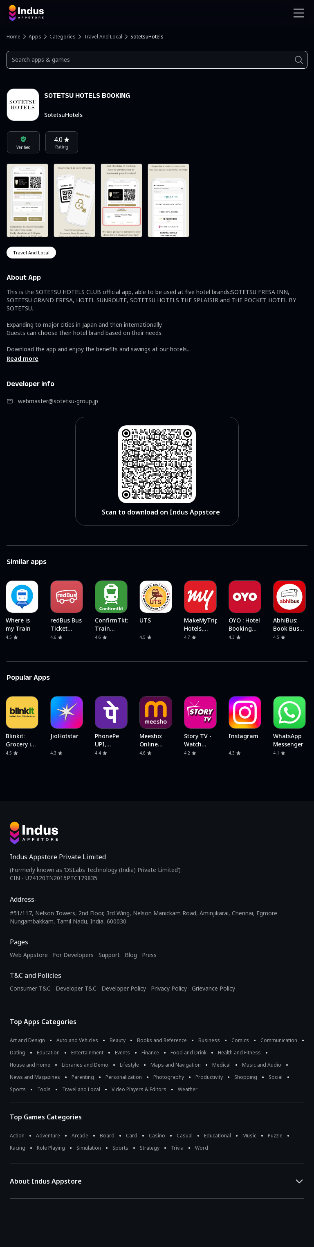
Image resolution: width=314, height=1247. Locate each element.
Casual (185, 1135)
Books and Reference (162, 1040)
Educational (217, 1135)
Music (249, 1135)
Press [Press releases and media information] (149, 955)
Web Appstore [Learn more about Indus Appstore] (29, 955)
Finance (150, 1052)
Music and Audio (261, 1064)
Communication (278, 1040)
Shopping (245, 1077)
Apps (35, 36)
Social (276, 1077)
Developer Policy (123, 988)
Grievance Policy (213, 988)
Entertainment (87, 1052)
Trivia (177, 1147)
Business (209, 1040)
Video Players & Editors (139, 1089)
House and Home (30, 1064)
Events (122, 1052)
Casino (157, 1135)
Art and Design (27, 1040)
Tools (44, 1089)
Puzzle (275, 1135)
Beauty (118, 1040)
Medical (221, 1064)
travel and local (31, 252)
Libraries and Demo (85, 1064)
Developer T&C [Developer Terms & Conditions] (76, 988)
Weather (187, 1089)
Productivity (209, 1077)
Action (17, 1135)
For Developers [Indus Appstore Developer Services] (73, 955)
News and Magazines (35, 1077)
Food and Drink (188, 1052)
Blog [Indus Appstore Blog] (131, 955)
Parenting (83, 1077)
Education (48, 1052)
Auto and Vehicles (77, 1040)
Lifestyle (129, 1064)
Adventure (48, 1135)
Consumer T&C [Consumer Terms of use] (30, 988)
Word (201, 1147)
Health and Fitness (239, 1052)
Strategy (149, 1147)
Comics (240, 1040)
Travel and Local (103, 36)
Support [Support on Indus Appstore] (109, 955)
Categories (62, 36)
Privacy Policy (169, 988)
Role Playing (51, 1147)
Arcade (80, 1135)
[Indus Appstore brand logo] (80, 13)
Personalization (123, 1077)
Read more (22, 358)
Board (107, 1135)
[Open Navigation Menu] (299, 13)
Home (13, 36)
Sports (18, 1089)
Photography (168, 1077)
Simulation (88, 1147)
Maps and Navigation (175, 1064)
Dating (17, 1052)
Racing (17, 1147)
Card (131, 1135)
